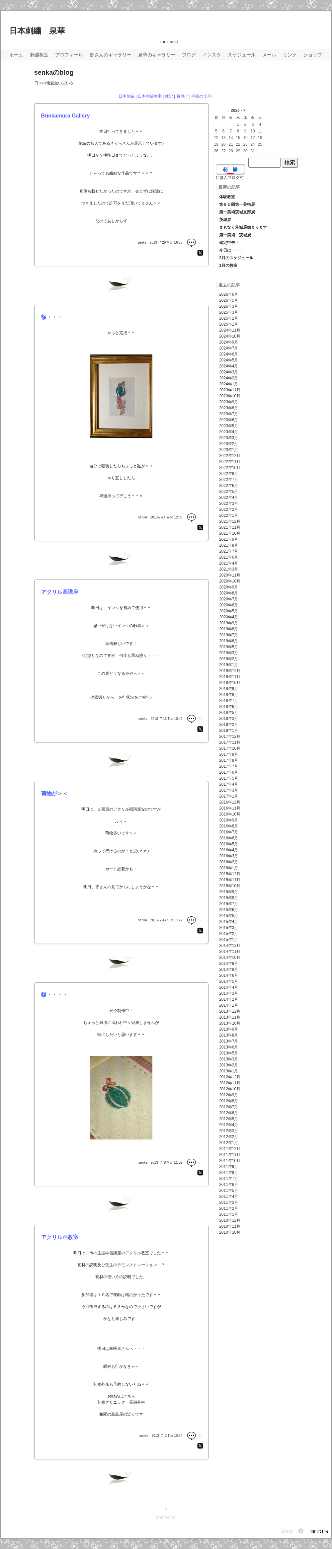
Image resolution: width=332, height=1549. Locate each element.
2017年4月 (228, 784)
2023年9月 (228, 402)
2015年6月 (228, 909)
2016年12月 (229, 802)
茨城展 (225, 219)
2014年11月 (229, 951)
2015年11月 (229, 880)
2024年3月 (228, 372)
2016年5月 (228, 844)
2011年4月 (228, 1196)
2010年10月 (229, 1232)
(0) (194, 242)
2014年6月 (228, 975)
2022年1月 (228, 515)
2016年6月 (228, 838)
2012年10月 (229, 1089)
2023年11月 (229, 390)
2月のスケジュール (236, 258)
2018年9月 (228, 688)
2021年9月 (228, 539)
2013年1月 (228, 1071)
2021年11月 (229, 527)
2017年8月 (228, 760)
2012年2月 (228, 1136)
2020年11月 (229, 575)
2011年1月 (228, 1214)
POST (160, 1518)
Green (287, 1531)
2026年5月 (228, 300)
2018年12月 (229, 670)
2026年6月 (228, 294)
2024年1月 (228, 384)
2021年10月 (229, 533)
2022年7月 (228, 479)
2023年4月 (228, 431)
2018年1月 (228, 730)
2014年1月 (228, 1005)
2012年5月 (228, 1119)
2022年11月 (229, 461)
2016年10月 (229, 814)
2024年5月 (228, 360)
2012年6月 (228, 1113)
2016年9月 (228, 820)
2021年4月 (228, 563)
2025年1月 (228, 324)
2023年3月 (228, 437)
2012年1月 (228, 1142)
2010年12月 (229, 1220)
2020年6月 (228, 605)
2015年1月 (228, 939)
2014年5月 (228, 981)
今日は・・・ (231, 250)
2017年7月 (228, 766)
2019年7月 (228, 635)
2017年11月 (229, 742)
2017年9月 (228, 754)
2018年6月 (228, 706)
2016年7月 (228, 832)
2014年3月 (228, 993)
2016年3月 (228, 856)
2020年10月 (229, 581)
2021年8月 (228, 545)
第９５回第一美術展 (237, 204)
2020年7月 (228, 599)
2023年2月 (228, 443)
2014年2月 (228, 999)
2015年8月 (228, 897)
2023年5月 (228, 426)
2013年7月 (228, 1041)
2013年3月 (228, 1059)
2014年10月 (229, 957)
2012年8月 (228, 1101)
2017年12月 (229, 736)
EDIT (172, 1518)
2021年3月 (228, 569)
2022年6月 (228, 485)
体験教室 (227, 196)
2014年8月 (228, 969)
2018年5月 (228, 712)
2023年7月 (228, 414)
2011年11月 (229, 1154)
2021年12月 (229, 521)
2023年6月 (228, 420)
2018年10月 (229, 682)
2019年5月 (228, 647)
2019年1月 (228, 664)
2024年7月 (228, 348)
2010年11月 (229, 1226)
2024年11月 (229, 330)
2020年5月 (228, 611)
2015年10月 (229, 886)
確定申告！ (229, 242)
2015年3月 (228, 927)
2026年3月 (228, 306)
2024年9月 (228, 342)
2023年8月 (228, 408)
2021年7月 (228, 551)
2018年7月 (228, 700)
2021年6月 (228, 557)
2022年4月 (228, 497)
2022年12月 (229, 455)
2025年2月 (228, 318)
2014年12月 (229, 945)
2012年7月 (228, 1107)
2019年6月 (228, 641)
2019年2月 (228, 659)
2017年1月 (228, 796)
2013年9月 (228, 1029)
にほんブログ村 (230, 177)
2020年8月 (228, 593)
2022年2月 (228, 509)
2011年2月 (228, 1208)
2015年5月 (228, 915)
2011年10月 (229, 1160)
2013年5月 (228, 1053)
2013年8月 (228, 1035)
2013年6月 (228, 1047)
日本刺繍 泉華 (37, 30)
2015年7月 (228, 903)
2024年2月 (228, 378)
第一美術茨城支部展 (237, 212)
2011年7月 (228, 1178)
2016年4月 (228, 850)
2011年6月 (228, 1184)
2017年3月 (228, 790)
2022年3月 (228, 503)
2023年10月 (229, 396)
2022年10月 (229, 467)
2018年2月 (228, 724)
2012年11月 (229, 1083)
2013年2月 (228, 1065)
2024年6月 (228, 354)
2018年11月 (229, 676)
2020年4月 (228, 617)
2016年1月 (228, 868)
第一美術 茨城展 (235, 235)
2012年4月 (228, 1125)
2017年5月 (228, 778)
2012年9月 (228, 1095)
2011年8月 (228, 1172)
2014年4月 (228, 987)
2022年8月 (228, 473)
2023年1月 (228, 449)
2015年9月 (228, 892)
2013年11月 (229, 1017)
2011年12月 (229, 1148)
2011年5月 (228, 1190)
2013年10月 (229, 1023)
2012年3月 (228, 1130)
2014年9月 (228, 963)
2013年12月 (229, 1011)
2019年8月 (228, 629)
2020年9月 (228, 587)
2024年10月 (229, 336)
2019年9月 (228, 623)
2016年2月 (228, 862)
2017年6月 (228, 772)
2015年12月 (229, 874)
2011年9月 (228, 1166)
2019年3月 (228, 653)
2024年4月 (228, 366)
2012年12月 (229, 1077)
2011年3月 (228, 1202)
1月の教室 (228, 265)
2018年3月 (228, 718)
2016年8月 (228, 826)
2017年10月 (229, 748)
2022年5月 (228, 491)
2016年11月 (229, 808)
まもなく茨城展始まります (243, 227)
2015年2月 (228, 933)
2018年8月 (228, 694)
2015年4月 (228, 921)
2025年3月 (228, 312)
